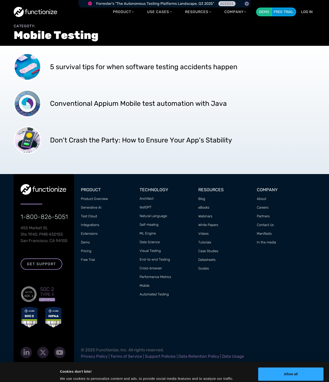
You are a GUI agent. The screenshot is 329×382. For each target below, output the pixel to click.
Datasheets (206, 260)
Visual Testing (150, 251)
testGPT (145, 207)
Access (227, 4)
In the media (266, 242)
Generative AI (91, 207)
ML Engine (148, 233)
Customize (291, 370)
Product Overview (94, 199)
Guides (203, 268)
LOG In (307, 12)
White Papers (208, 225)
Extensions (89, 234)
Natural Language (153, 216)
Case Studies (208, 251)
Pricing (86, 251)
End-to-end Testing (155, 259)
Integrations (90, 225)
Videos (203, 234)
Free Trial (283, 12)
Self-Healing (149, 225)
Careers (262, 207)
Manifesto (264, 234)
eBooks (203, 207)
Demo (264, 12)
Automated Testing (154, 294)
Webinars (205, 216)
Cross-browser (151, 268)
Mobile (144, 286)
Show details (70, 372)
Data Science (150, 242)
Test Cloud (89, 216)
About (261, 199)
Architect (147, 198)
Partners (263, 216)
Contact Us (265, 225)
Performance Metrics (155, 277)
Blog (201, 199)
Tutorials (204, 242)
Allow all (291, 355)
